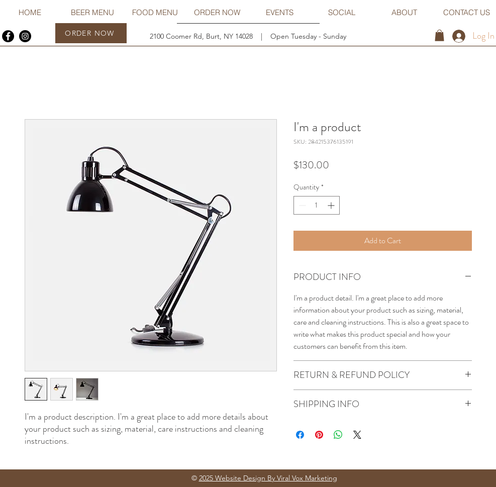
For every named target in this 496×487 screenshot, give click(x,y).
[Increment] (332, 205)
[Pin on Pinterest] (319, 435)
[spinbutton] (317, 205)
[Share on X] (357, 435)
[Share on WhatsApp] (338, 435)
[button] (439, 35)
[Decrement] (301, 205)
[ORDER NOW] (91, 33)
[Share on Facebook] (300, 435)
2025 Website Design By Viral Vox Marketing (268, 477)
